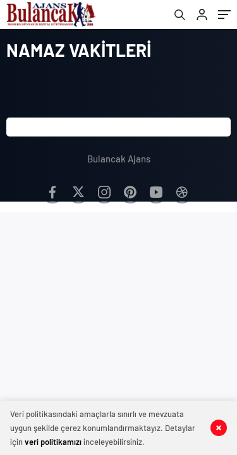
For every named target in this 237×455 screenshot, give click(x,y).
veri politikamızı (53, 442)
